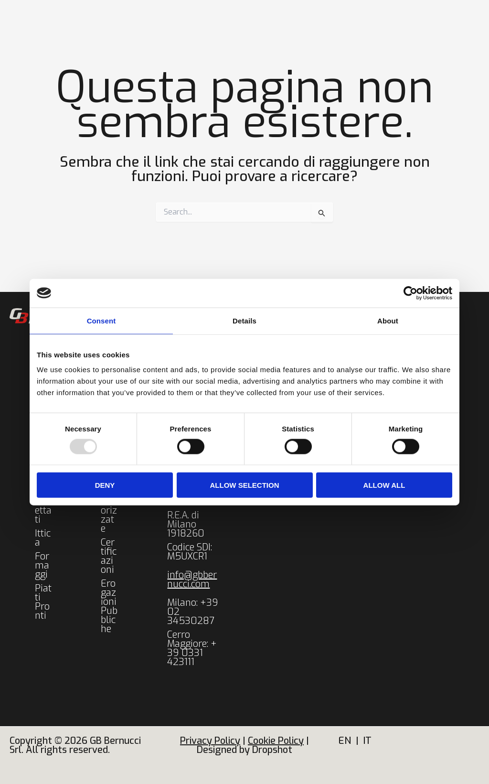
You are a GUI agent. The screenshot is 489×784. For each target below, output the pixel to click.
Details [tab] (244, 320)
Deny (105, 485)
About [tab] (387, 320)
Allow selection (244, 485)
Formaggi (42, 565)
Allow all (384, 485)
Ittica (43, 538)
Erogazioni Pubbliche (109, 606)
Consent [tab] (101, 320)
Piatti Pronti (43, 602)
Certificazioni (109, 556)
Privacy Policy (210, 740)
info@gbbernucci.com (192, 580)
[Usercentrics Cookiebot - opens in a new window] (410, 293)
